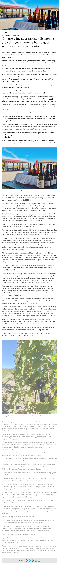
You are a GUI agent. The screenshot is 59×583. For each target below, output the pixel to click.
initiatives (9, 214)
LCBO (51, 99)
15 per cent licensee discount (33, 274)
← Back (4, 33)
